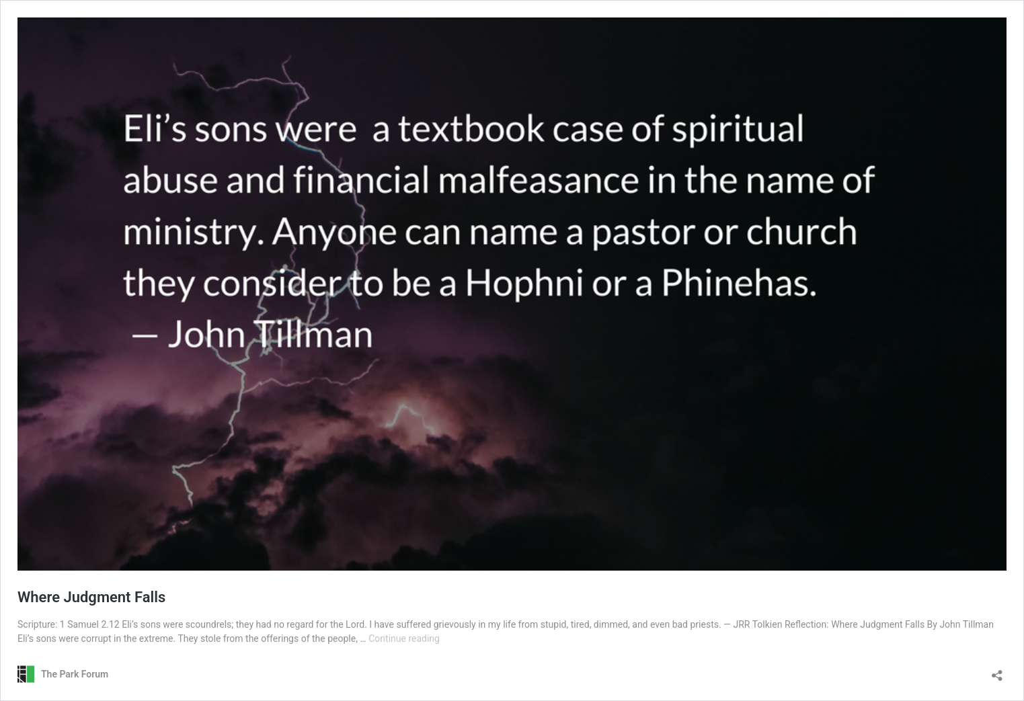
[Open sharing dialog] (997, 671)
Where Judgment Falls (91, 597)
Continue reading (404, 638)
